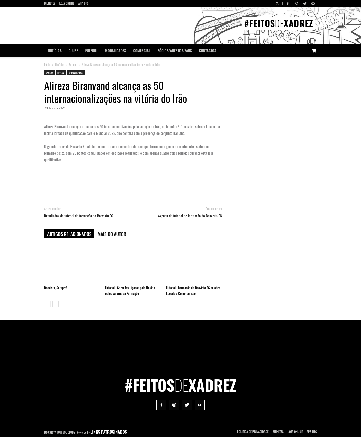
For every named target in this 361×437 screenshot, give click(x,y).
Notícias (55, 50)
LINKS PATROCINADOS (108, 432)
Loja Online (66, 3)
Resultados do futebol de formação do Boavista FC (78, 215)
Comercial (141, 50)
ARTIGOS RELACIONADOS (69, 234)
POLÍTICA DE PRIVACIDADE (253, 431)
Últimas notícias (76, 73)
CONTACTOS (207, 50)
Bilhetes (49, 3)
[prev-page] (47, 304)
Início (47, 64)
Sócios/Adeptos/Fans (174, 50)
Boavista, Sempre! (55, 287)
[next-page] (55, 304)
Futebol (91, 50)
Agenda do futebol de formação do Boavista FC (190, 215)
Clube (73, 50)
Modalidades (115, 50)
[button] (278, 3)
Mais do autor (112, 234)
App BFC (83, 3)
